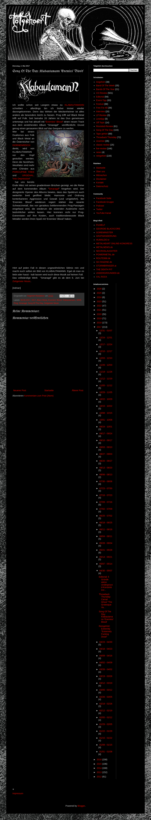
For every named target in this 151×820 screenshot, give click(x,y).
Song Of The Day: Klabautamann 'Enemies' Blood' (106, 616)
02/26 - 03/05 (105, 697)
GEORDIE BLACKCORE (108, 228)
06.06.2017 (25, 300)
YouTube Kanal (103, 213)
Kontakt (100, 182)
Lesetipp (100, 119)
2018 (99, 322)
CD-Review (101, 93)
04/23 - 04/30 (105, 642)
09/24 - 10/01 (105, 426)
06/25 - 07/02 (105, 515)
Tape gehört (102, 133)
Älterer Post (77, 390)
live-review (101, 148)
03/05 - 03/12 (105, 690)
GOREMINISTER (104, 232)
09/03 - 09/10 (105, 447)
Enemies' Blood (54, 121)
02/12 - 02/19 (105, 710)
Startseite (49, 390)
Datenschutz (102, 186)
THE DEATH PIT (104, 269)
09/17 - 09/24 (105, 433)
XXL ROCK (101, 277)
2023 (99, 301)
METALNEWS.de (104, 247)
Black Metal (42, 300)
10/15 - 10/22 (105, 406)
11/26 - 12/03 (105, 365)
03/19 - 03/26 (105, 676)
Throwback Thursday (106, 137)
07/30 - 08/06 (105, 481)
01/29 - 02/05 (105, 724)
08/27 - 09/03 (105, 454)
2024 (99, 297)
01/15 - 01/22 (105, 738)
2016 (99, 759)
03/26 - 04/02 (105, 669)
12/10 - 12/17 (105, 351)
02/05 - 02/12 (105, 717)
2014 (99, 768)
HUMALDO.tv (102, 240)
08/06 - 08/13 (105, 474)
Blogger (81, 806)
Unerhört (100, 141)
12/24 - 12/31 (105, 337)
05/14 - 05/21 (105, 557)
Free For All (101, 108)
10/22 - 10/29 (105, 399)
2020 (99, 314)
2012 (99, 776)
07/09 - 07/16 (105, 502)
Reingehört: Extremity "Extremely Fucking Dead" (105, 631)
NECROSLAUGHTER (106, 251)
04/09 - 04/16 (105, 655)
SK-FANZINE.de (104, 262)
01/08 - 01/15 (105, 745)
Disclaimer (101, 179)
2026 (99, 288)
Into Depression (21, 178)
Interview (100, 111)
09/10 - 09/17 (105, 440)
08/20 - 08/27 (105, 461)
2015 (99, 764)
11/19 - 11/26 (105, 372)
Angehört (100, 82)
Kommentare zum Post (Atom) (39, 395)
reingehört (101, 156)
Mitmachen (101, 175)
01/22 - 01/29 (105, 731)
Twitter (99, 209)
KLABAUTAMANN (74, 105)
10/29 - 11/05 (105, 392)
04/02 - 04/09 (105, 662)
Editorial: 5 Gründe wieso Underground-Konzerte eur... (106, 583)
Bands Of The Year (105, 89)
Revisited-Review (104, 126)
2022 (99, 305)
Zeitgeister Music (21, 281)
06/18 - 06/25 (105, 522)
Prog (16, 303)
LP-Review (101, 115)
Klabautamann (69, 300)
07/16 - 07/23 (105, 495)
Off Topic (100, 122)
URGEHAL (28, 175)
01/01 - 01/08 (105, 751)
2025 (99, 293)
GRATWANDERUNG (106, 236)
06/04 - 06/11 (105, 536)
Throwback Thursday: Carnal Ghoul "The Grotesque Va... (105, 601)
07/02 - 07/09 (105, 509)
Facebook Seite (103, 198)
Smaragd (54, 188)
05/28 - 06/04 (105, 543)
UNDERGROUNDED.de (108, 273)
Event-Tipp (101, 100)
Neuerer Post (19, 390)
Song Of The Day (35, 303)
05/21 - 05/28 (105, 550)
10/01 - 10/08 (105, 420)
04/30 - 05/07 (105, 570)
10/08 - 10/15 (105, 413)
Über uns (100, 171)
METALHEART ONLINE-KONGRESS (114, 243)
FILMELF (100, 225)
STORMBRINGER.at (106, 265)
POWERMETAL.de (105, 254)
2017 (33, 300)
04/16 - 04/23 (105, 649)
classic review (103, 145)
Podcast (100, 205)
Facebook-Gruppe (105, 202)
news (98, 152)
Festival (100, 104)
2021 (99, 310)
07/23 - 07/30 (105, 488)
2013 (99, 772)
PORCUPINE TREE (23, 172)
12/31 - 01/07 (105, 330)
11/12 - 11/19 (105, 378)
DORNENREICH (21, 145)
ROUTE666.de (103, 258)
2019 (99, 318)
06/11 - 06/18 (105, 529)
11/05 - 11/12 (105, 385)
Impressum (17, 793)
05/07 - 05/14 (105, 564)
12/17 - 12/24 (105, 344)
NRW (79, 300)
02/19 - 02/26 (105, 703)
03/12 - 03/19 (105, 683)
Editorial (100, 96)
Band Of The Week (105, 85)
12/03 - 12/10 (105, 358)
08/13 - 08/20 (105, 467)
